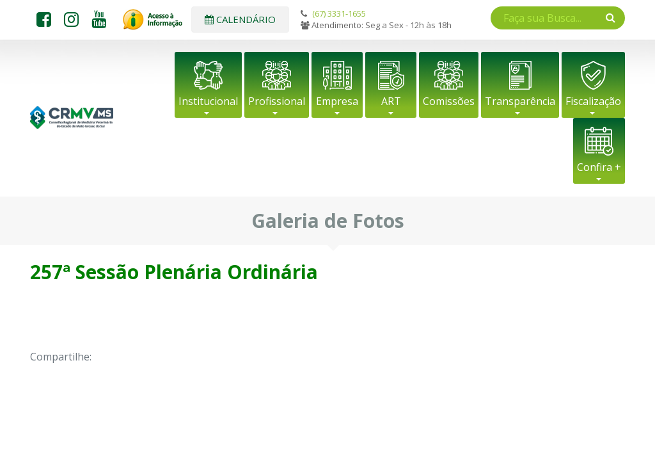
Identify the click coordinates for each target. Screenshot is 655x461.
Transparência (520, 101)
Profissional (276, 101)
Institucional (208, 101)
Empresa (337, 101)
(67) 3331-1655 (339, 13)
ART (391, 101)
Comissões (449, 101)
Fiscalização (593, 101)
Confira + (599, 167)
